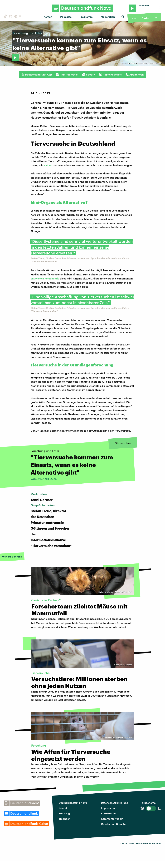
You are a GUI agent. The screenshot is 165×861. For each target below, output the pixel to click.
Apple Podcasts (110, 74)
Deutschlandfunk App (36, 74)
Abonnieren (135, 74)
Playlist (145, 17)
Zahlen (48, 165)
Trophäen (64, 818)
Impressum (108, 808)
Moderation (108, 16)
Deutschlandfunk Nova (73, 802)
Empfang (64, 813)
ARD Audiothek (67, 74)
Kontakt (63, 808)
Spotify (88, 74)
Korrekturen (108, 813)
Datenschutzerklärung (114, 802)
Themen (47, 16)
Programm (86, 16)
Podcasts (66, 16)
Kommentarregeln (112, 818)
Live (134, 17)
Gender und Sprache (113, 824)
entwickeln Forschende (45, 278)
